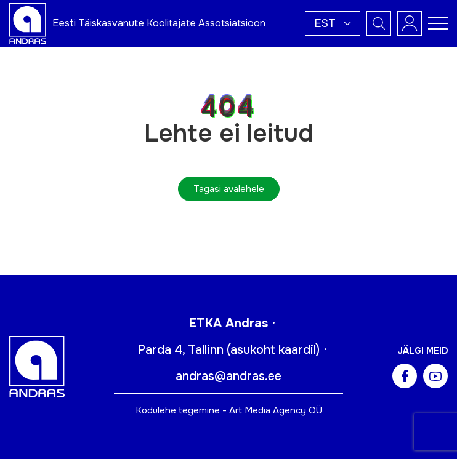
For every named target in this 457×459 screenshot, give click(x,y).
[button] (332, 23)
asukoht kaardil (273, 349)
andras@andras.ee (228, 376)
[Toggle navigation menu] (438, 23)
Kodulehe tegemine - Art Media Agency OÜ (228, 410)
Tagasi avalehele (228, 189)
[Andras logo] (27, 23)
